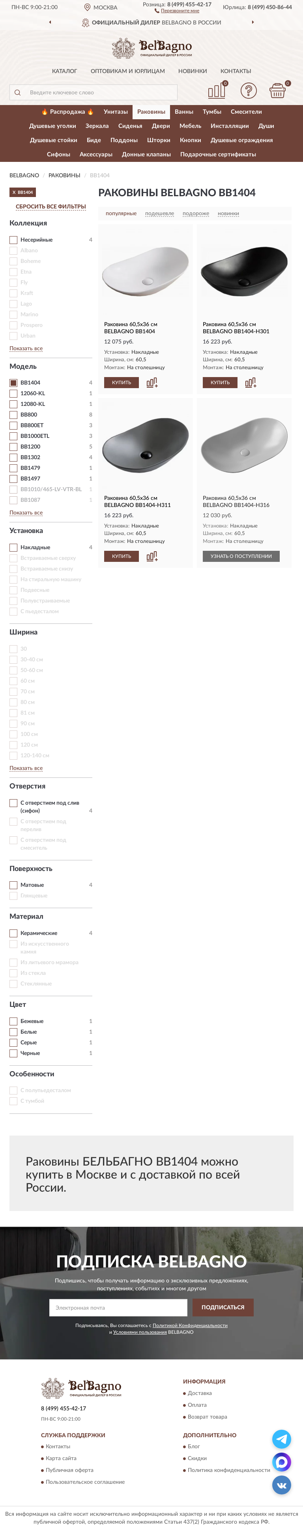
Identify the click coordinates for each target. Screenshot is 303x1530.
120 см (29, 745)
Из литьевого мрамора (50, 962)
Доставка (200, 1393)
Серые (29, 1043)
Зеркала (97, 126)
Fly (24, 282)
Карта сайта (61, 1458)
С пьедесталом (40, 611)
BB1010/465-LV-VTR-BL (51, 489)
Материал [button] (26, 916)
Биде (94, 140)
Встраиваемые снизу (47, 569)
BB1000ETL (35, 436)
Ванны (184, 112)
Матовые (32, 885)
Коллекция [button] (28, 223)
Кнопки (190, 140)
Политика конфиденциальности (229, 1470)
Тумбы (212, 112)
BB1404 (30, 383)
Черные (30, 1053)
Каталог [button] (64, 71)
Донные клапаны (146, 155)
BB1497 (30, 479)
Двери (161, 126)
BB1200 (30, 447)
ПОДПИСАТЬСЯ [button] (223, 1307)
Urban (28, 336)
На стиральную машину (51, 579)
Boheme (31, 261)
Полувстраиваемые (45, 601)
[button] (177, 10)
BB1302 (30, 457)
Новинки (192, 71)
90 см (28, 724)
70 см (28, 692)
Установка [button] (26, 531)
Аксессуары (96, 155)
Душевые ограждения (242, 140)
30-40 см (32, 660)
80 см (28, 702)
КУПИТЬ (121, 382)
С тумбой (32, 1101)
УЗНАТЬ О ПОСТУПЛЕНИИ (241, 556)
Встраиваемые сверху (48, 558)
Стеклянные (36, 984)
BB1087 (30, 500)
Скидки (197, 1458)
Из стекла (33, 973)
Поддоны (124, 140)
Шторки (158, 140)
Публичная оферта (70, 1470)
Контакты (236, 71)
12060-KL (33, 393)
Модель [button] (23, 366)
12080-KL (33, 404)
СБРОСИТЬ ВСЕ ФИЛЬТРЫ (51, 207)
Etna (26, 272)
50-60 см (32, 670)
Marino (29, 314)
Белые (29, 1032)
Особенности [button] (31, 1074)
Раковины (151, 112)
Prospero (32, 325)
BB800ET (32, 425)
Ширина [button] (23, 632)
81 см (28, 713)
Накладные (35, 547)
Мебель (190, 126)
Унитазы (116, 112)
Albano (29, 250)
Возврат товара (207, 1417)
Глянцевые (34, 896)
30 (24, 649)
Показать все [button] (26, 348)
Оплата (197, 1405)
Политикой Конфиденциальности (190, 1325)
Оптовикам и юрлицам (128, 71)
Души (266, 126)
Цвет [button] (17, 1004)
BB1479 (30, 468)
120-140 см (35, 755)
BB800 (29, 415)
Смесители (246, 112)
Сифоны (58, 155)
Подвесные (35, 590)
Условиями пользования (140, 1332)
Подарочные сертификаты (218, 155)
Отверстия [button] (27, 786)
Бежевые (32, 1021)
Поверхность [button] (30, 869)
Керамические (39, 933)
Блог (194, 1446)
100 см (29, 734)
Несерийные (36, 240)
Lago (26, 304)
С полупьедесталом (46, 1090)
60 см (28, 681)
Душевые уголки (52, 126)
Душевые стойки (53, 140)
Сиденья (130, 126)
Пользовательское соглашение (85, 1482)
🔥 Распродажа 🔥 (67, 112)
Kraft (27, 293)
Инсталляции (230, 126)
